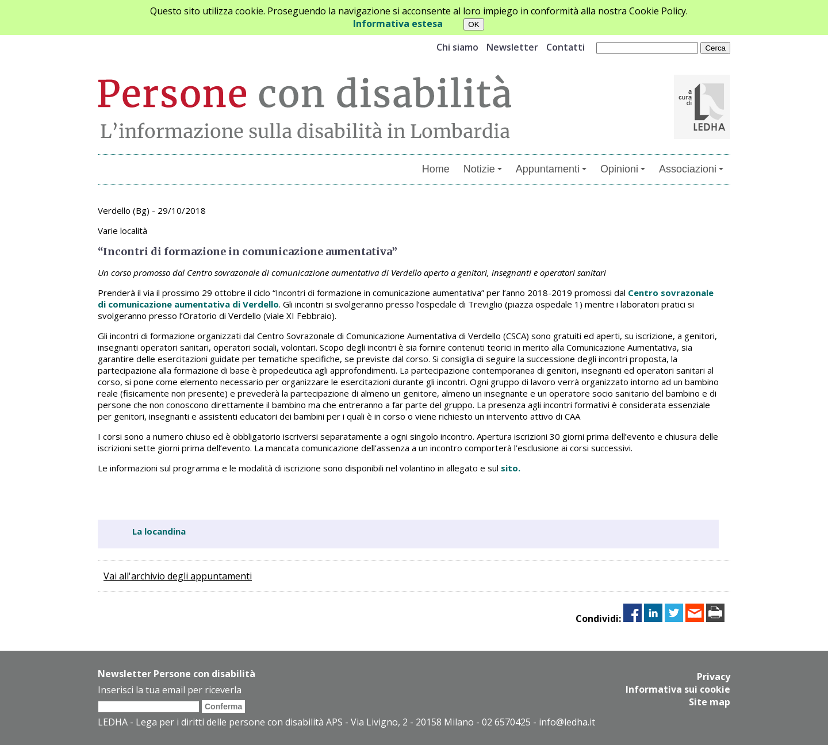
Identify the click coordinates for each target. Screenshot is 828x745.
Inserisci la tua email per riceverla (169, 689)
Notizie (482, 169)
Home (436, 169)
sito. (510, 468)
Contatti (565, 47)
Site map (709, 702)
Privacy (713, 676)
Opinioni (622, 169)
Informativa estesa (398, 23)
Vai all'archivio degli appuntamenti (177, 576)
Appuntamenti (551, 169)
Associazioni (691, 169)
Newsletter (512, 47)
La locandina (159, 531)
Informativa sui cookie (678, 689)
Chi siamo (457, 47)
